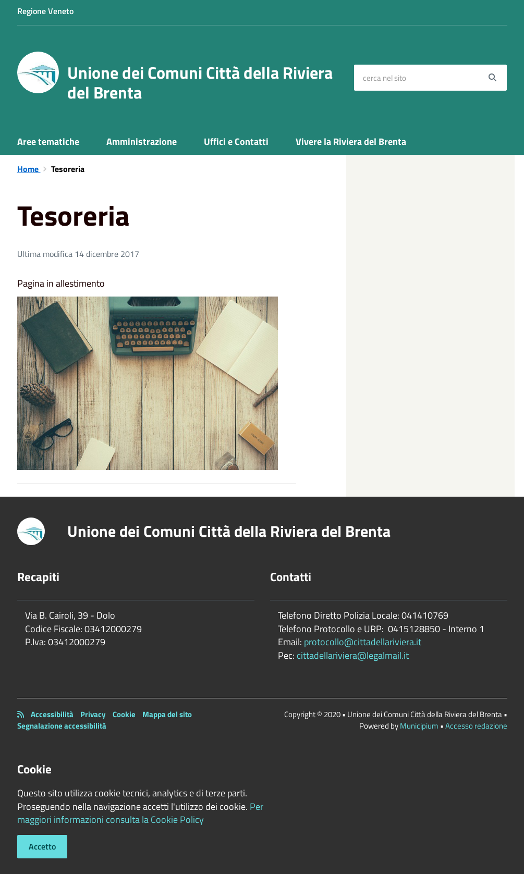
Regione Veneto (45, 11)
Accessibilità (52, 714)
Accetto (42, 846)
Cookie (124, 714)
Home (29, 169)
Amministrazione (141, 141)
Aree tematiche (48, 141)
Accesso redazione (476, 726)
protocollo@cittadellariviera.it (362, 642)
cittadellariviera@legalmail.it (353, 655)
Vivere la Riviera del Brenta (351, 141)
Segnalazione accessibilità (61, 725)
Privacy (93, 714)
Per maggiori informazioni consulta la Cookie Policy (140, 813)
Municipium (419, 726)
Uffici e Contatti (236, 141)
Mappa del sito (167, 714)
